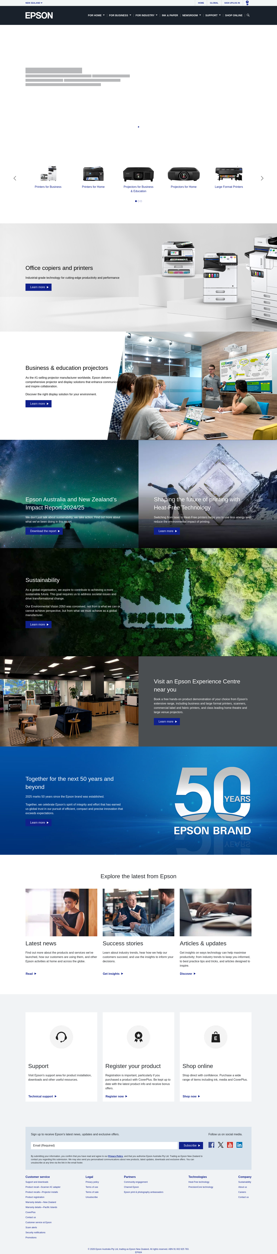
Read (30, 973)
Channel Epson (131, 1187)
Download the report (43, 531)
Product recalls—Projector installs (41, 1192)
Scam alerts (31, 1227)
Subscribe (190, 1145)
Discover (186, 973)
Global (214, 3)
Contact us (30, 1217)
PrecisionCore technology (200, 1187)
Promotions (31, 1237)
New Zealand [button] (32, 3)
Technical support (41, 1096)
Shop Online (233, 15)
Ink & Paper (170, 15)
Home (201, 3)
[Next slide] (262, 178)
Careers (242, 1192)
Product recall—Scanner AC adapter (42, 1187)
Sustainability (244, 1182)
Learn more (37, 287)
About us (242, 1187)
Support (211, 15)
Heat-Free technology (198, 1182)
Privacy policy (92, 1182)
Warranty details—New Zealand (40, 1202)
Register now (115, 1096)
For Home (95, 15)
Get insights (111, 973)
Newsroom (190, 15)
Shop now (190, 1096)
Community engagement (136, 1182)
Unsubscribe (92, 1197)
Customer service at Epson (38, 1222)
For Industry (145, 15)
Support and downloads (36, 1182)
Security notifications (35, 1232)
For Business (119, 15)
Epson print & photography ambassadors (143, 1192)
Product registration (34, 1197)
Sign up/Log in (232, 3)
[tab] (136, 201)
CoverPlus (30, 1212)
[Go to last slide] (15, 178)
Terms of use (92, 1187)
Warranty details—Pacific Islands (41, 1207)
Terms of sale (92, 1192)
